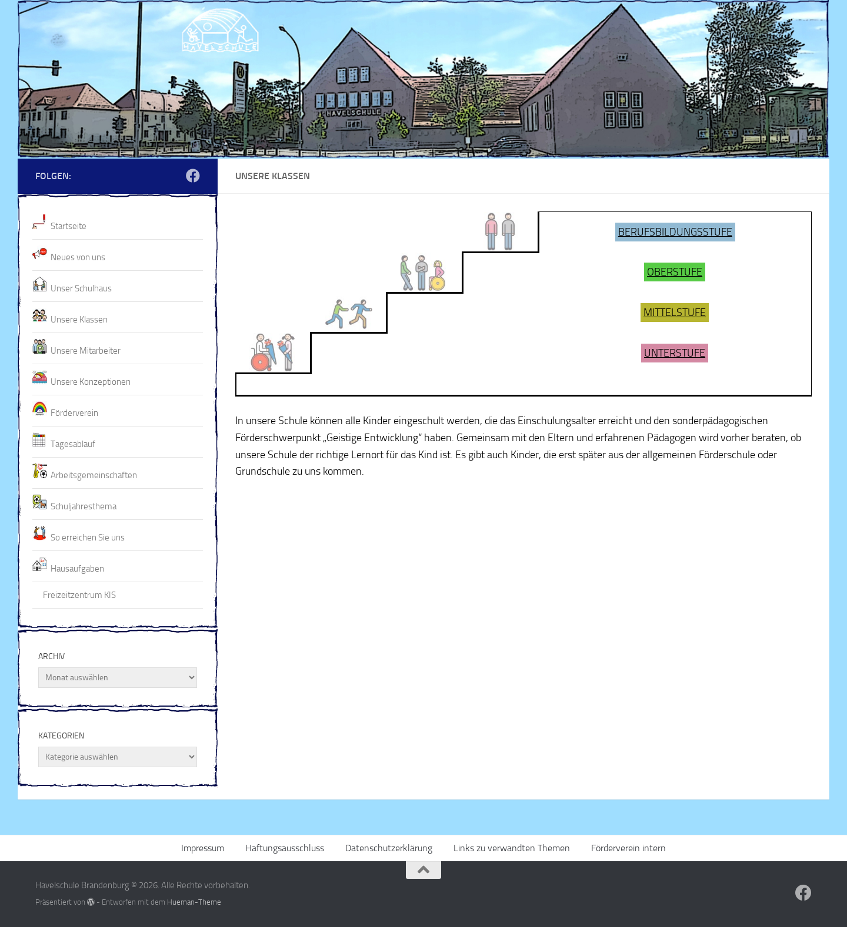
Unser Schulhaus (81, 288)
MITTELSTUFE (674, 312)
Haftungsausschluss (284, 848)
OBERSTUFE (674, 272)
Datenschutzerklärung (388, 848)
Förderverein (74, 413)
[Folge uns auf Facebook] (193, 176)
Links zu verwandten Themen (511, 848)
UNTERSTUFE (674, 353)
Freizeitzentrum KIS (79, 595)
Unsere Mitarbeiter (86, 350)
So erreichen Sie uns (88, 537)
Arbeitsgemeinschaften (94, 475)
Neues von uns (78, 257)
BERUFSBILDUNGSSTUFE (675, 232)
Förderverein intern (628, 848)
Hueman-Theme (194, 902)
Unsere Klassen (79, 319)
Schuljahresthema (83, 506)
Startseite (68, 226)
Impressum (202, 848)
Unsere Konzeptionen (91, 382)
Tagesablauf (73, 444)
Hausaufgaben (77, 568)
